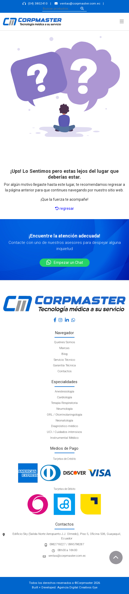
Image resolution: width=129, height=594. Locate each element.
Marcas (64, 348)
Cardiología (64, 397)
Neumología (64, 409)
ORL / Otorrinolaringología (64, 414)
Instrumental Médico (64, 438)
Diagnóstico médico (64, 426)
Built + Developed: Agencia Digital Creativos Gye (64, 587)
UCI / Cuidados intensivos (64, 432)
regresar (64, 208)
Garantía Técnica (64, 365)
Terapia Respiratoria (64, 403)
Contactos (64, 371)
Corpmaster (85, 583)
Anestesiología (64, 391)
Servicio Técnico (64, 360)
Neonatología (64, 420)
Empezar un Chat (64, 262)
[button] (121, 21)
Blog (64, 354)
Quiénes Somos (64, 342)
